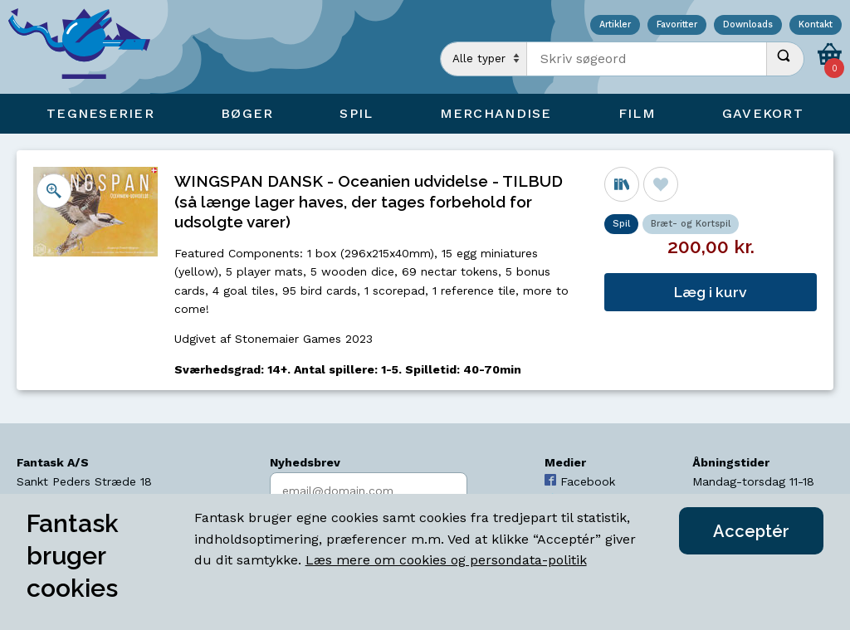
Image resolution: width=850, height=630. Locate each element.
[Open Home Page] (87, 46)
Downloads (748, 25)
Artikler (615, 25)
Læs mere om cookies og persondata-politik (446, 560)
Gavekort (763, 113)
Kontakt (816, 25)
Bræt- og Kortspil (690, 223)
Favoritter (677, 25)
